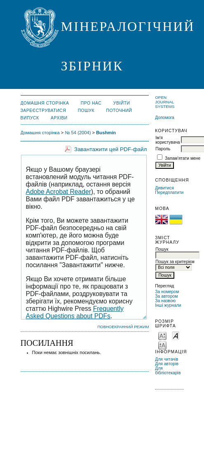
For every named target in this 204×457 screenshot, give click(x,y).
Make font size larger (162, 345)
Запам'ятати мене (182, 158)
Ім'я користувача (167, 140)
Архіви (59, 118)
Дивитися (164, 188)
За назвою (165, 300)
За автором (166, 296)
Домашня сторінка (45, 103)
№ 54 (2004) (78, 132)
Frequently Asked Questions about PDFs (75, 312)
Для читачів (166, 359)
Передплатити (169, 192)
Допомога (164, 117)
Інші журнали (168, 305)
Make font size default (175, 335)
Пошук (86, 110)
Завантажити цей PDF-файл (110, 149)
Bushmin (106, 132)
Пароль (162, 149)
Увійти (121, 103)
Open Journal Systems (164, 102)
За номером (167, 291)
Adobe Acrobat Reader (58, 191)
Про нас (91, 103)
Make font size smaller (162, 335)
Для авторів (166, 363)
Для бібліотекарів (168, 370)
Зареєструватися (43, 110)
